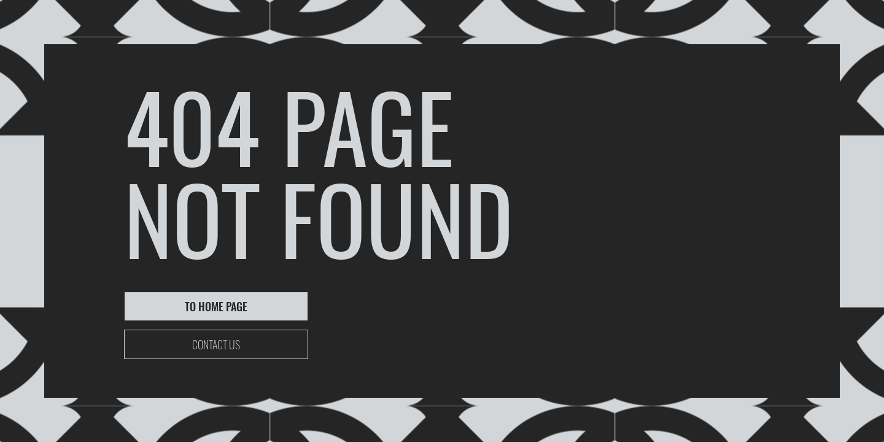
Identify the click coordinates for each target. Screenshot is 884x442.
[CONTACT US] (216, 344)
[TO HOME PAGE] (216, 306)
